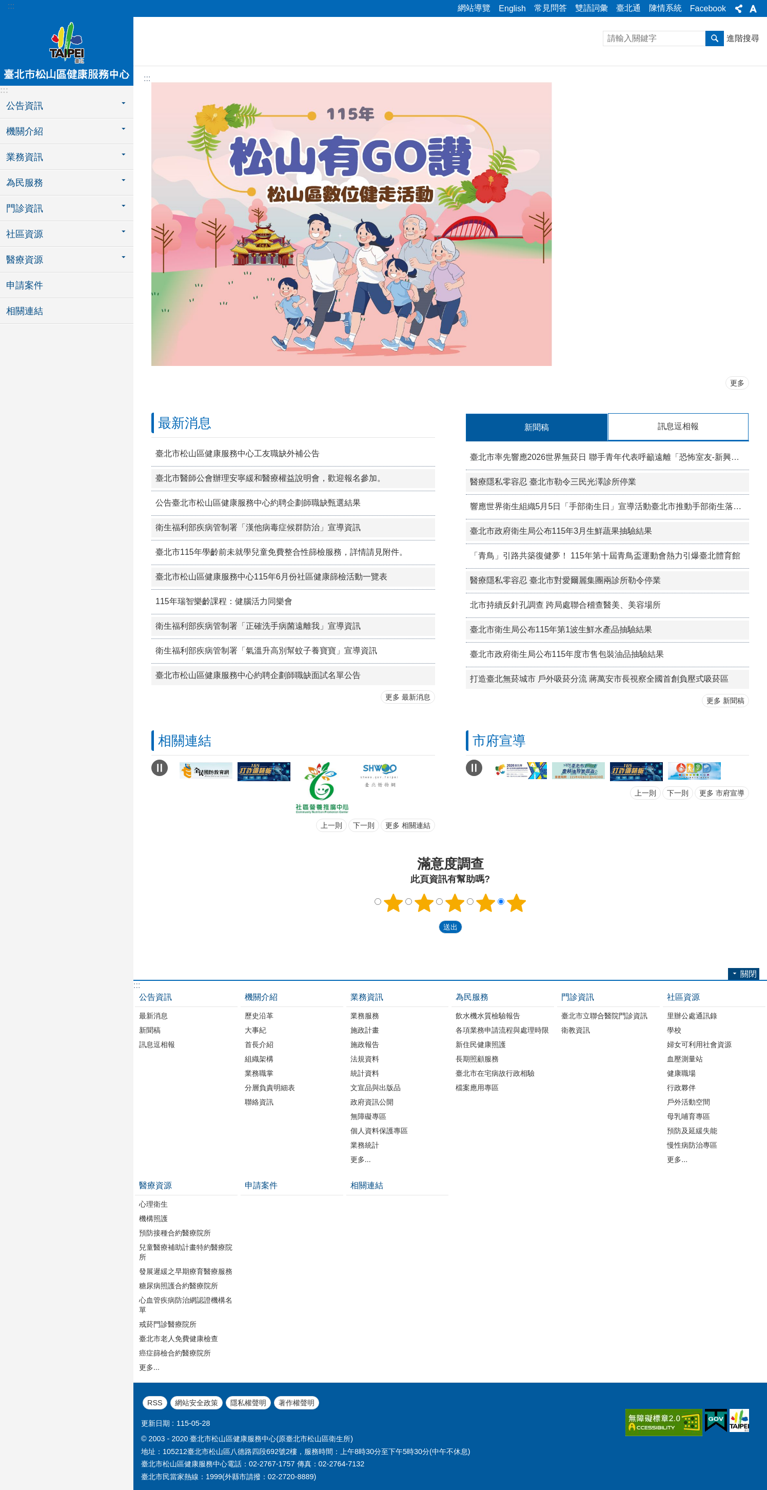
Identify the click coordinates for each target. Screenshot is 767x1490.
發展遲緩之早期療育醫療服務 (185, 1271)
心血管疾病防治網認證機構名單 (185, 1304)
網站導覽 (474, 8)
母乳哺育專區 (688, 1116)
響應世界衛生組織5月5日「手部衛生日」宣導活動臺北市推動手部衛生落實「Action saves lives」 (610, 505)
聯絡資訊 (259, 1101)
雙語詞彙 (591, 8)
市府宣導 (499, 740)
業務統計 (364, 1144)
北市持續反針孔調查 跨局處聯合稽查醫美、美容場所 (565, 604)
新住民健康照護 (481, 1044)
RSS (155, 1402)
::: (11, 6)
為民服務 (472, 996)
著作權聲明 (296, 1402)
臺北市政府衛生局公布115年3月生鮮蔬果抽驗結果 (561, 530)
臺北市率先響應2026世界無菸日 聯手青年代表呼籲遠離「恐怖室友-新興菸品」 (610, 456)
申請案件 (24, 285)
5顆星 (516, 902)
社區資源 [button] (24, 234)
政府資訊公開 (372, 1101)
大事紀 (255, 1029)
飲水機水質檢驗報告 (488, 1015)
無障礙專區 (368, 1116)
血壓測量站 (685, 1058)
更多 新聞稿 (725, 700)
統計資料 (364, 1073)
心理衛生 (153, 1203)
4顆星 (485, 902)
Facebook (708, 8)
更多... (360, 1159)
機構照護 (153, 1218)
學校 (674, 1029)
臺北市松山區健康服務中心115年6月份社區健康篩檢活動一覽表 (271, 576)
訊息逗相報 (157, 1044)
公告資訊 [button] (24, 106)
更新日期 (155, 1423)
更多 (737, 383)
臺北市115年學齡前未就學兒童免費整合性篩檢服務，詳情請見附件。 (281, 552)
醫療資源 (155, 1185)
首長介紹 (259, 1044)
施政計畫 (364, 1029)
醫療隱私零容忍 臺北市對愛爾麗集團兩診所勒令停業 (565, 579)
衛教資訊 (575, 1029)
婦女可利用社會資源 (699, 1044)
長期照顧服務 (477, 1058)
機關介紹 (261, 996)
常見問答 (550, 8)
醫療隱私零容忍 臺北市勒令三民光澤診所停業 (553, 481)
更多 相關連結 (407, 825)
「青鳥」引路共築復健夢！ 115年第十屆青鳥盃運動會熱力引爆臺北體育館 (605, 555)
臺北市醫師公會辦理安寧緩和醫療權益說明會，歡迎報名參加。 (270, 478)
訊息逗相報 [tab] (678, 426)
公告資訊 (155, 996)
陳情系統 (665, 8)
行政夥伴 (681, 1087)
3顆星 (454, 902)
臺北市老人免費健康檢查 (178, 1338)
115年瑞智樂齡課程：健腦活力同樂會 (223, 601)
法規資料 (364, 1058)
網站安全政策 (196, 1402)
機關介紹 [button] (24, 131)
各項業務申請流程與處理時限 (502, 1029)
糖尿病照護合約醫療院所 (178, 1285)
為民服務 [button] (24, 183)
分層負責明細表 (270, 1087)
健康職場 (681, 1073)
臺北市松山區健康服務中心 (66, 50)
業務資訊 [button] (24, 157)
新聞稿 (150, 1029)
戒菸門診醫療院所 (167, 1324)
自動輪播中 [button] (159, 767)
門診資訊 (577, 996)
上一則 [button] (331, 825)
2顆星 (424, 902)
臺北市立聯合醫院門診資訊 (604, 1015)
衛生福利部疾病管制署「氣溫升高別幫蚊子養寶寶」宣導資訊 (266, 650)
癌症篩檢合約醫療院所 (175, 1352)
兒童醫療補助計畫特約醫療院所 (185, 1252)
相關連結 (24, 311)
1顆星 (393, 902)
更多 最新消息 (407, 697)
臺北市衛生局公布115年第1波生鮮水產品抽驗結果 (561, 629)
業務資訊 (366, 996)
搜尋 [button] (714, 38)
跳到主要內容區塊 (5, 5)
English (512, 8)
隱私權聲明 (248, 1402)
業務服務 (364, 1015)
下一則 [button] (364, 825)
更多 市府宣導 (721, 792)
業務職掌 (259, 1073)
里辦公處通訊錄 (692, 1015)
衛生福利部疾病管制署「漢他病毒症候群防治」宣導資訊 (258, 527)
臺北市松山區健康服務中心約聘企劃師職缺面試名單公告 (258, 675)
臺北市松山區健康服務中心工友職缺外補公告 (237, 453)
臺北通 (628, 8)
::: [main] (147, 78)
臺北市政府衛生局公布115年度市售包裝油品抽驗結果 (567, 653)
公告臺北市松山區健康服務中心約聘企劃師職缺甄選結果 (258, 502)
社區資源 (683, 996)
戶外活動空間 (688, 1101)
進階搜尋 (742, 38)
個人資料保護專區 (379, 1130)
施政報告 (364, 1044)
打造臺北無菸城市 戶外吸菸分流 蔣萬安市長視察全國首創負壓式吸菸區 (599, 678)
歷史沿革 (259, 1015)
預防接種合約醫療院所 (175, 1232)
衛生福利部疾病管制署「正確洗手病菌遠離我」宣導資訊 (258, 626)
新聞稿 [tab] (536, 427)
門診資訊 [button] (24, 208)
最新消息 (184, 423)
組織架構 (259, 1058)
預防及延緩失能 (692, 1130)
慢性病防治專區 (692, 1144)
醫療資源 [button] (24, 260)
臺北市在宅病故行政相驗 (495, 1073)
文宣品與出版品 (375, 1087)
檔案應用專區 (477, 1087)
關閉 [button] (739, 9)
